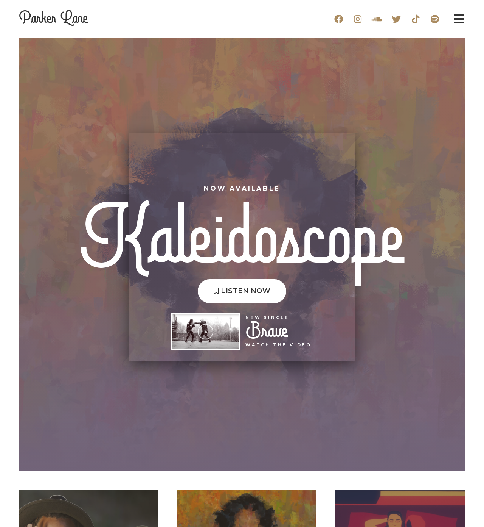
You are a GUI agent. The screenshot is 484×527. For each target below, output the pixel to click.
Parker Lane (53, 19)
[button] (242, 291)
